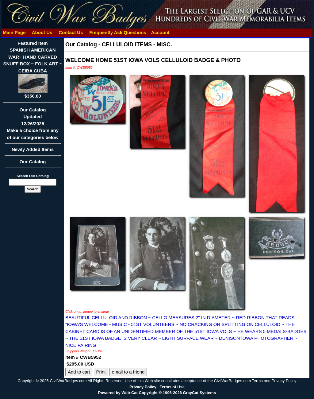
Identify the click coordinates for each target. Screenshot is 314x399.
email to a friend (128, 371)
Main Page (14, 32)
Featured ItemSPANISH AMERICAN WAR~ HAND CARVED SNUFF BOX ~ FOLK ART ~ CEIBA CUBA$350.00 (32, 70)
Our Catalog (33, 161)
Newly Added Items (33, 151)
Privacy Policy (142, 387)
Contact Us (70, 32)
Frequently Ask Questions (117, 32)
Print (101, 371)
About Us (42, 32)
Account (160, 32)
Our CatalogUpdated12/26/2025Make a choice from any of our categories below (33, 125)
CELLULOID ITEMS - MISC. (137, 44)
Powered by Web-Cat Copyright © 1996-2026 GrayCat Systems (157, 392)
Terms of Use (172, 387)
